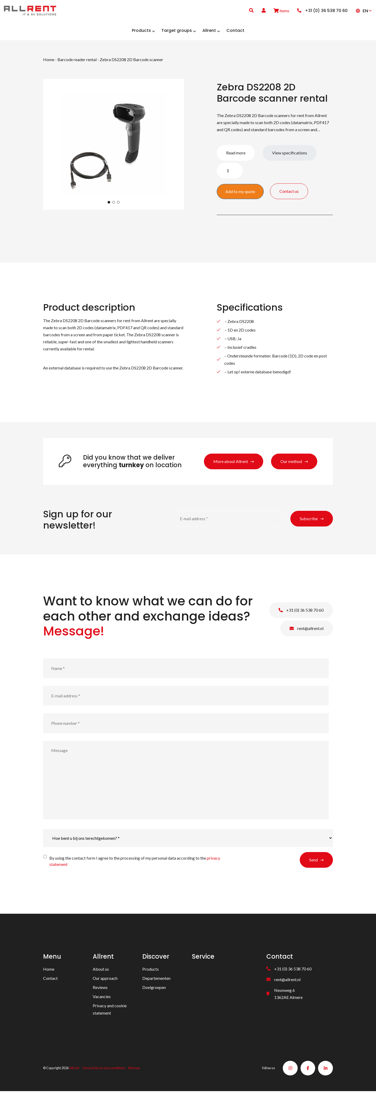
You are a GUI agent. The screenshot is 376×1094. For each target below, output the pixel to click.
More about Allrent (230, 463)
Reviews (100, 989)
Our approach (105, 979)
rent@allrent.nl (307, 630)
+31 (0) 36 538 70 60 (301, 611)
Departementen (156, 979)
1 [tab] (109, 204)
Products (150, 970)
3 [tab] (118, 204)
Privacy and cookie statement (110, 1011)
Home (48, 61)
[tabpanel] (113, 146)
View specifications (289, 154)
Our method (291, 463)
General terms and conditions (103, 1070)
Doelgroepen (154, 989)
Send (313, 861)
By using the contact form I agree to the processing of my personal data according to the (134, 863)
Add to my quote (240, 193)
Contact (50, 979)
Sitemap (134, 1070)
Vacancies (102, 998)
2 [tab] (113, 204)
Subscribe (309, 520)
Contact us (305, 192)
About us (101, 970)
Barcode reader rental (77, 61)
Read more (235, 154)
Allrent (74, 1070)
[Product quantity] (230, 172)
